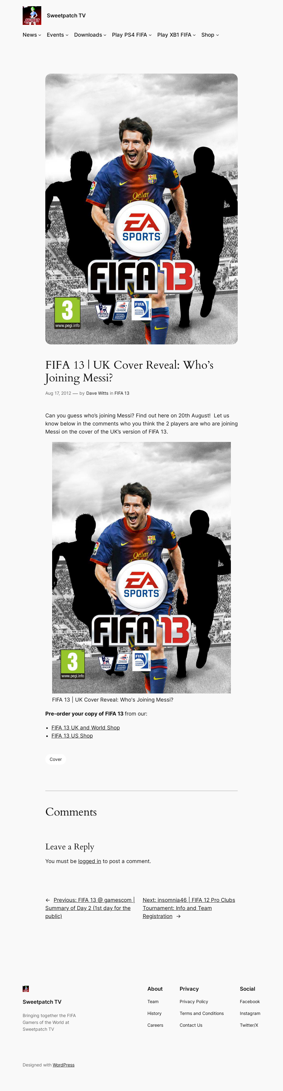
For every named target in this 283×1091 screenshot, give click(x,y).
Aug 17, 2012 (58, 393)
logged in (89, 861)
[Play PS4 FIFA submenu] (150, 34)
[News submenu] (39, 34)
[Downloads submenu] (104, 34)
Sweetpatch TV (66, 15)
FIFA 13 (122, 393)
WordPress (63, 1064)
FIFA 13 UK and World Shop (86, 728)
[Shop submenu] (217, 34)
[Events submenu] (67, 34)
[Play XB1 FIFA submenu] (194, 34)
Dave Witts (97, 393)
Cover (56, 759)
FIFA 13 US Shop (72, 736)
